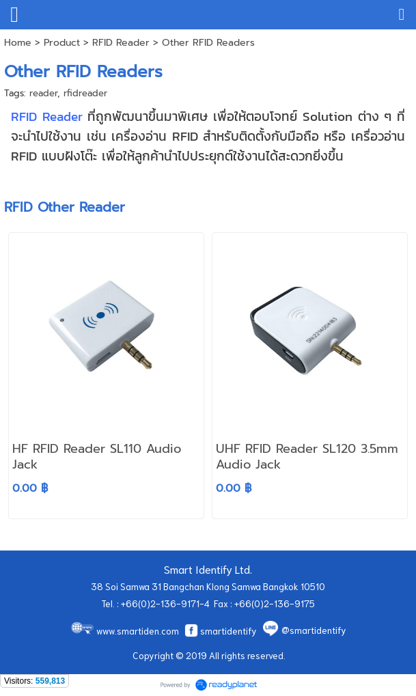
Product (62, 43)
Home (17, 43)
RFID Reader (121, 43)
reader (43, 93)
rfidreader (85, 93)
